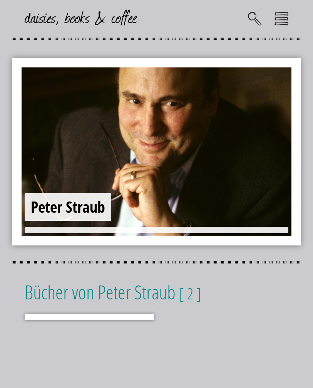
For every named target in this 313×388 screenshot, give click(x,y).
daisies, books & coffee (81, 16)
